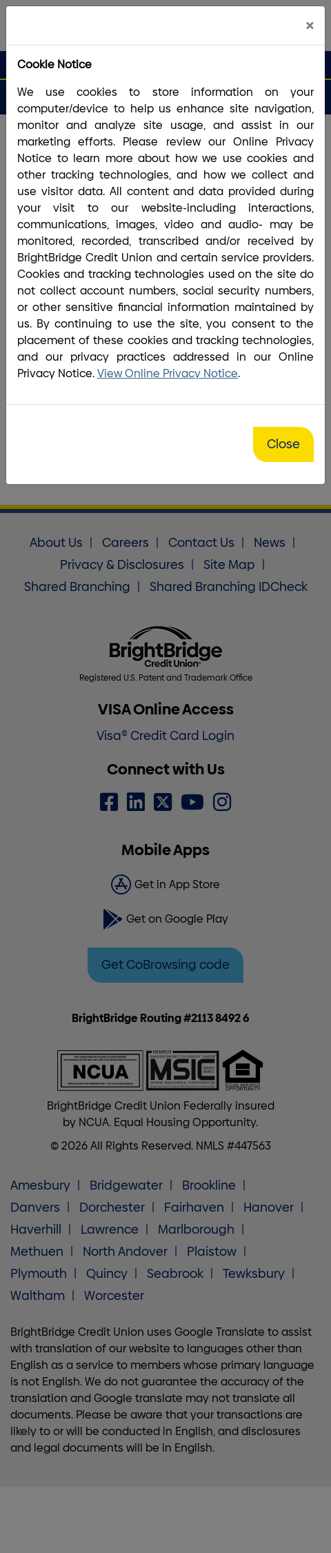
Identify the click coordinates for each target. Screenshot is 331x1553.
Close (283, 444)
